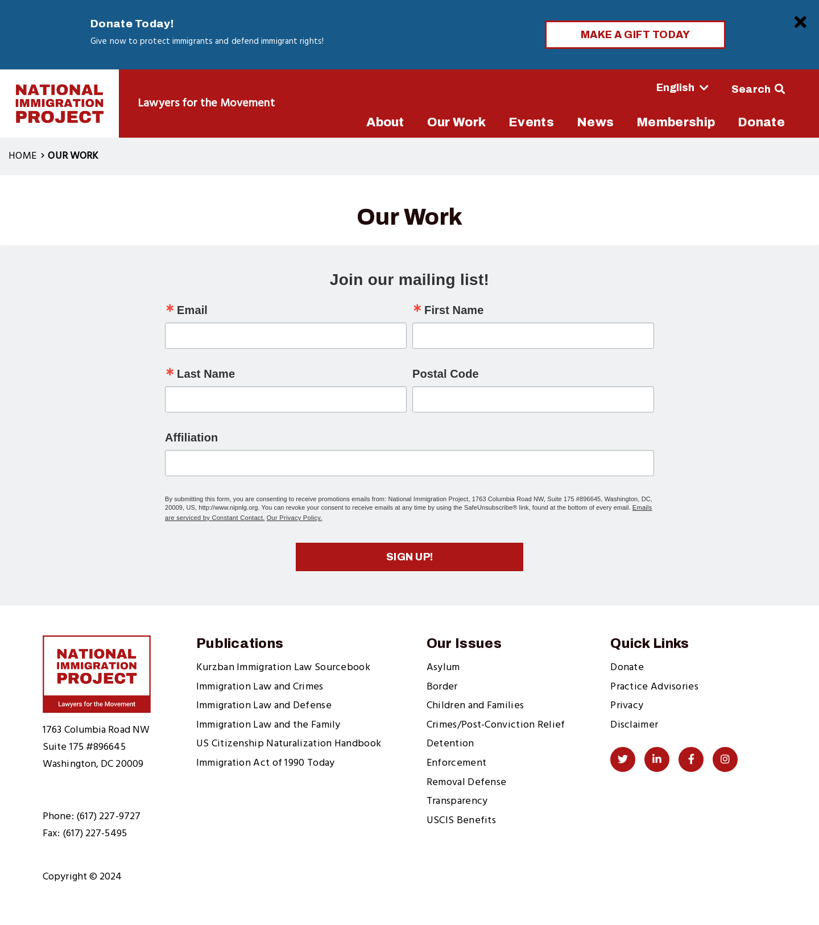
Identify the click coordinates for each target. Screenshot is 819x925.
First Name (453, 310)
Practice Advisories (654, 687)
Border (442, 687)
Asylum (443, 667)
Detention (450, 744)
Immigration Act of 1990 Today (265, 763)
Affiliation (191, 437)
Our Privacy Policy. (294, 517)
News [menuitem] (595, 122)
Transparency (457, 801)
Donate (627, 667)
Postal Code (445, 373)
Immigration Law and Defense (264, 705)
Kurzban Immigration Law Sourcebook (283, 667)
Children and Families (475, 705)
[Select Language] (651, 87)
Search (751, 89)
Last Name (206, 373)
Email (192, 310)
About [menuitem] (385, 122)
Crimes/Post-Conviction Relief (496, 725)
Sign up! (409, 557)
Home (22, 156)
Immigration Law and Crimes (260, 687)
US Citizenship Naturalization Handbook (288, 744)
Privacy (626, 705)
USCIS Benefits (461, 820)
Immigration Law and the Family (268, 725)
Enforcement (456, 763)
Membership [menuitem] (675, 122)
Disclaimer (634, 725)
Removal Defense (467, 782)
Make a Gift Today (635, 34)
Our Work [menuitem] (456, 122)
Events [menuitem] (531, 122)
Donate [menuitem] (761, 122)
